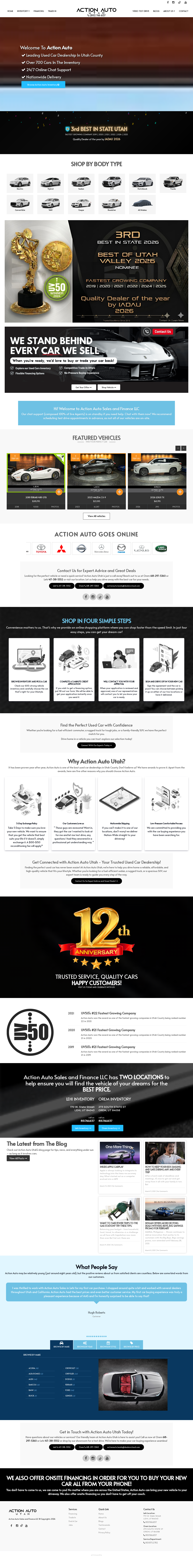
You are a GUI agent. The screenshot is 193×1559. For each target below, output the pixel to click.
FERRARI (70, 1384)
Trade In (52, 11)
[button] (87, 1336)
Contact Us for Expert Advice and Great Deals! (96, 881)
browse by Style (108, 1344)
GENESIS (70, 1395)
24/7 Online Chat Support (46, 69)
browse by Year (84, 1344)
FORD (69, 1390)
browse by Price (131, 1344)
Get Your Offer (84, 387)
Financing (39, 11)
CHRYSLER (71, 1373)
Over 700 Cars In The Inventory (50, 62)
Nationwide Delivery (41, 76)
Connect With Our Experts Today (96, 745)
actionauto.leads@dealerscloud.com (123, 586)
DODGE (70, 1379)
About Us (169, 11)
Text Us (14, 457)
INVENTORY (23, 11)
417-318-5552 (56, 579)
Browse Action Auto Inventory (43, 84)
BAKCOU (34, 1384)
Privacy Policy (104, 1532)
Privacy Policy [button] (96, 1555)
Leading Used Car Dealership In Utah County (62, 55)
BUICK (33, 1395)
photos (55, 506)
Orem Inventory (111, 1128)
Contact (183, 11)
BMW (33, 1390)
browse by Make (61, 1344)
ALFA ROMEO (36, 1373)
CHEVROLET (72, 1368)
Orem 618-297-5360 (89, 586)
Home (10, 11)
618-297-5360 (158, 575)
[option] (36, 481)
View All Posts (18, 1158)
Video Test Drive (141, 11)
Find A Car (73, 1521)
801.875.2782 (151, 1542)
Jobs (71, 1525)
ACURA (33, 1368)
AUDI (33, 1379)
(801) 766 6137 (97, 15)
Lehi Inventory (83, 1128)
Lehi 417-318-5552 (61, 586)
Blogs (156, 11)
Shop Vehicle (109, 387)
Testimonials (104, 1525)
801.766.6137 (87, 1120)
